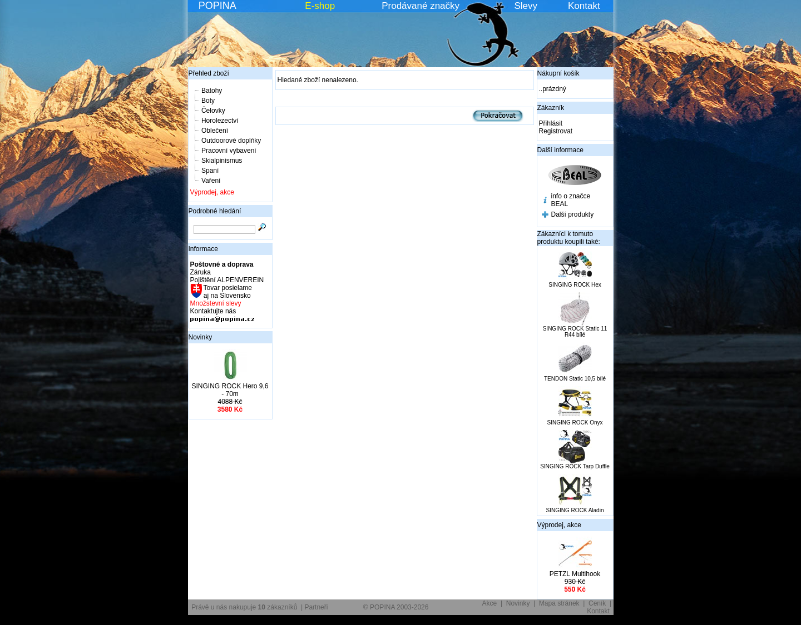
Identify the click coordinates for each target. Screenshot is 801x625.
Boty (208, 100)
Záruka (200, 272)
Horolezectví (220, 120)
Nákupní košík (558, 73)
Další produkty (572, 214)
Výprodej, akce (212, 192)
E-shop (320, 6)
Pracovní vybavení (228, 150)
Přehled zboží (209, 73)
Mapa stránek (559, 603)
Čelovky (213, 110)
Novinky (200, 337)
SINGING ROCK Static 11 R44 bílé (575, 332)
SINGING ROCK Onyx (574, 422)
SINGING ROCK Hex (574, 285)
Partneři (316, 607)
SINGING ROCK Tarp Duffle (575, 466)
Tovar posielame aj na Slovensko (227, 291)
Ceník (597, 603)
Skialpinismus (221, 160)
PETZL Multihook (575, 574)
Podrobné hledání (215, 211)
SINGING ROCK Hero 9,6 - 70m (229, 390)
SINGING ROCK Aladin (575, 510)
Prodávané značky (420, 6)
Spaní (210, 170)
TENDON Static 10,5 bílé (575, 379)
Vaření (210, 180)
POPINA (217, 5)
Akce (489, 603)
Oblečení (214, 130)
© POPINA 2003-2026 (396, 607)
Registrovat (556, 131)
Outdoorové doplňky (231, 140)
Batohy (211, 90)
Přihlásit (551, 123)
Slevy (525, 6)
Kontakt (584, 6)
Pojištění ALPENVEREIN (227, 280)
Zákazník (551, 108)
